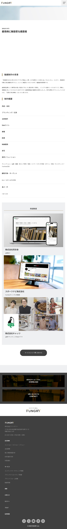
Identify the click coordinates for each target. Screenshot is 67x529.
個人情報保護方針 (10, 453)
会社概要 (7, 449)
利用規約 (7, 460)
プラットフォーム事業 (11, 478)
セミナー (7, 501)
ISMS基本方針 (9, 456)
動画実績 (7, 482)
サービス (7, 466)
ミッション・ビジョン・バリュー (15, 445)
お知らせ (7, 495)
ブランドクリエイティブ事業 (13, 475)
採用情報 (7, 514)
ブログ (6, 507)
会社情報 (7, 440)
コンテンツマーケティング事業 (14, 471)
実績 (6, 488)
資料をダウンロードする (33, 381)
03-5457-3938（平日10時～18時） (15, 435)
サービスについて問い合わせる (33, 352)
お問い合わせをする (33, 395)
